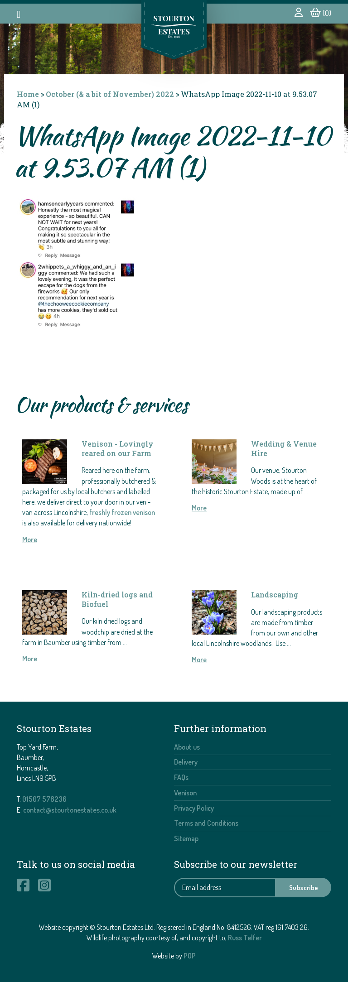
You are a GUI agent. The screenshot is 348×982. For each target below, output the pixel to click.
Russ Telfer (245, 937)
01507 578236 (44, 799)
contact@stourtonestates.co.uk (69, 809)
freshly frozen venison (122, 512)
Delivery (186, 761)
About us (187, 746)
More (29, 539)
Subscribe (304, 887)
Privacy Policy (194, 808)
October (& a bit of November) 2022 (110, 94)
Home (28, 94)
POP (190, 955)
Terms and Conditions (206, 823)
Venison (185, 792)
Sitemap (186, 838)
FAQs (181, 777)
